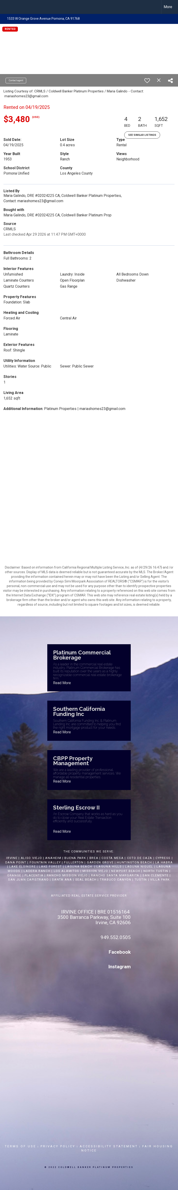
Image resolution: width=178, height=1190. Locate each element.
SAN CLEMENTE (155, 875)
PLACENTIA (34, 875)
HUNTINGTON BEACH (134, 862)
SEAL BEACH (86, 879)
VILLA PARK (160, 879)
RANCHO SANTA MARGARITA (115, 875)
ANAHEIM (53, 858)
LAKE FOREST (50, 866)
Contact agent (16, 80)
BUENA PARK (75, 858)
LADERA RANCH (37, 871)
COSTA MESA (113, 858)
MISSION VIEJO (95, 871)
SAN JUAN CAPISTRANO (28, 879)
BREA (94, 858)
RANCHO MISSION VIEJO (67, 875)
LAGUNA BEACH (78, 866)
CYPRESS (163, 858)
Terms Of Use (20, 1146)
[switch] (147, 80)
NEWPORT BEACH (125, 871)
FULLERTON (73, 862)
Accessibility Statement (109, 1146)
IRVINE (11, 858)
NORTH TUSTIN (155, 871)
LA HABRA (164, 862)
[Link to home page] (5, 7)
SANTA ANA (62, 879)
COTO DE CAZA (139, 858)
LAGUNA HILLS (109, 866)
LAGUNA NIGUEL (139, 866)
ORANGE (14, 875)
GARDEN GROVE (100, 862)
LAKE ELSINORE (22, 866)
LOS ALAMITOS (66, 871)
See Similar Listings (142, 135)
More (168, 7)
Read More (62, 683)
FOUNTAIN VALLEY (45, 862)
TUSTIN (141, 879)
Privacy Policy (58, 1146)
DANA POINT (15, 862)
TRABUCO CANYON (115, 879)
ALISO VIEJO (31, 858)
